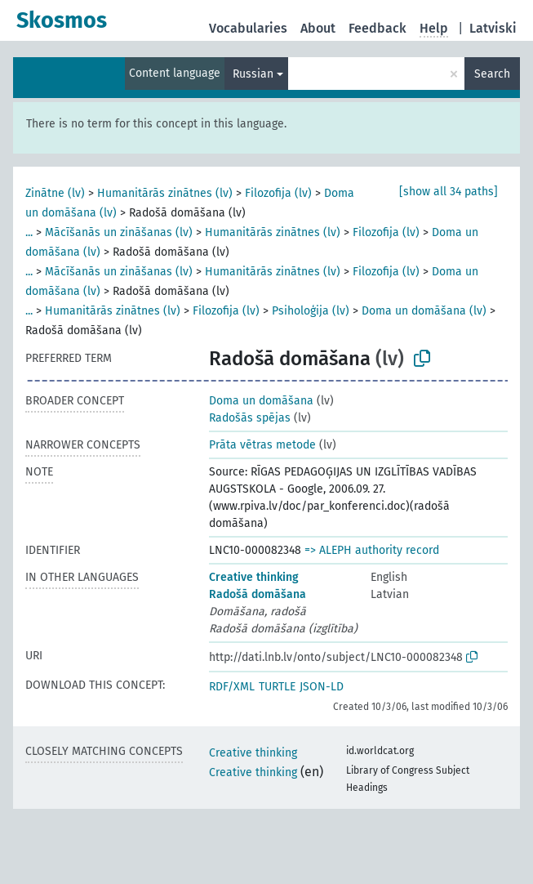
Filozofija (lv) (278, 193)
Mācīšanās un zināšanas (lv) (119, 232)
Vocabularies (248, 28)
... (29, 232)
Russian (253, 74)
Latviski (493, 28)
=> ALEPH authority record (371, 550)
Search (492, 74)
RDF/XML (232, 687)
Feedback (377, 28)
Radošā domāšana (257, 594)
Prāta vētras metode (262, 445)
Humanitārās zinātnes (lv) (165, 193)
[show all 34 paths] (448, 192)
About (317, 28)
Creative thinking (254, 577)
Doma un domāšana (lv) (424, 311)
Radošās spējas (250, 418)
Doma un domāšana (261, 401)
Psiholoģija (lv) (310, 311)
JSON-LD (322, 687)
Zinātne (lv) (55, 193)
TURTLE (277, 687)
